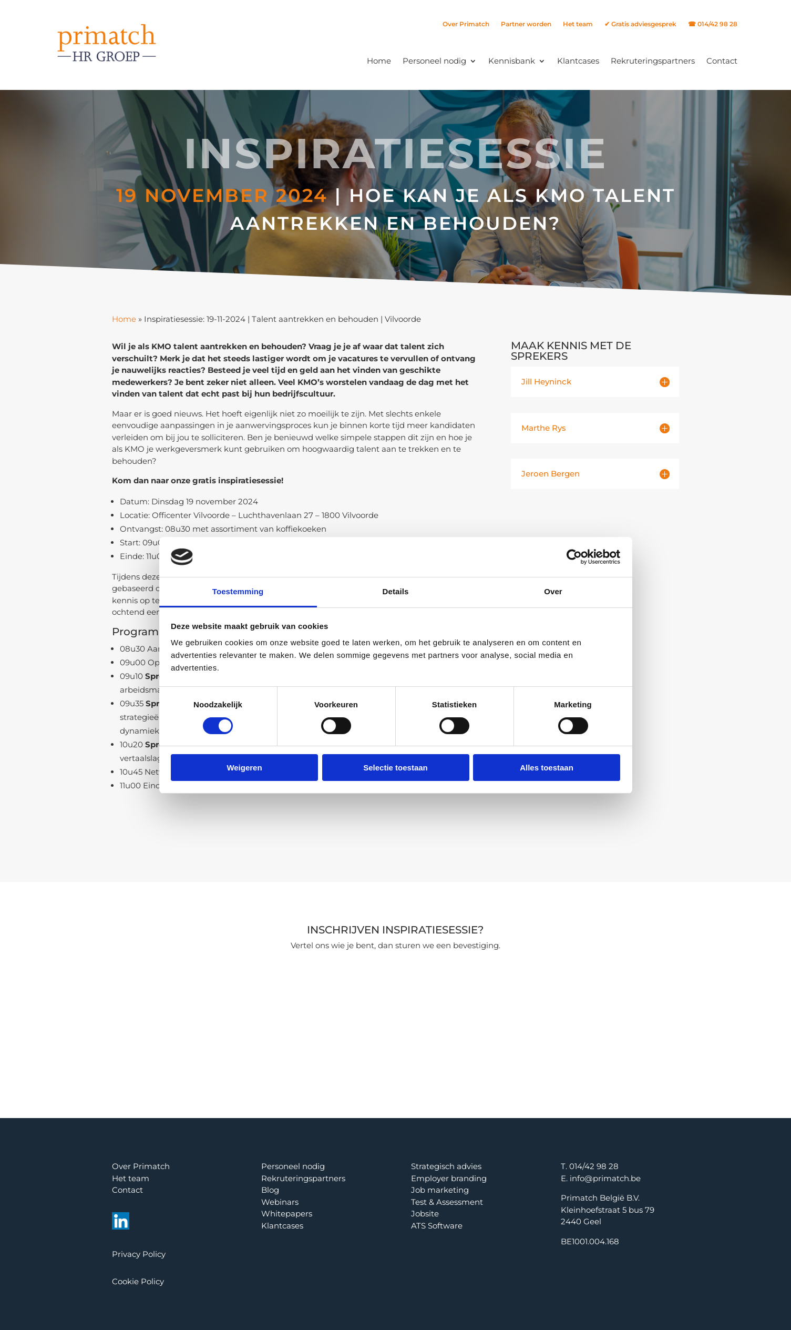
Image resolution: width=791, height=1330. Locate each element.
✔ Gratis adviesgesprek (640, 24)
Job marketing (440, 1190)
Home (379, 61)
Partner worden (526, 24)
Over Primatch (466, 24)
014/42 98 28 (594, 1166)
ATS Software (437, 1226)
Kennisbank (511, 61)
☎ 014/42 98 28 (712, 24)
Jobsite (425, 1214)
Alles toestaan (546, 767)
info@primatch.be (605, 1178)
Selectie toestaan (395, 767)
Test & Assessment (447, 1202)
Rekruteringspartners (653, 61)
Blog (270, 1190)
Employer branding (449, 1178)
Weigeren (244, 767)
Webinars (280, 1202)
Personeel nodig (434, 61)
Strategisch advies (446, 1166)
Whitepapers (286, 1214)
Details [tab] (396, 591)
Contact (721, 61)
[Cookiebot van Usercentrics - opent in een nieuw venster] (574, 557)
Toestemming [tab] (238, 591)
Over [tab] (553, 591)
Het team (578, 24)
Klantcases (578, 61)
